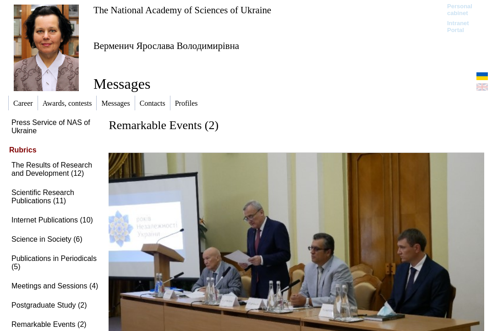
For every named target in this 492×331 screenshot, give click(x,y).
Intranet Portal (458, 26)
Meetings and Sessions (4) (54, 286)
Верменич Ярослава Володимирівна (166, 45)
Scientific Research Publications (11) (42, 197)
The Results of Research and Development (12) (51, 169)
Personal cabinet (459, 9)
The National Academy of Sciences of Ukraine (182, 10)
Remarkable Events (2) (49, 324)
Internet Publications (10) (52, 220)
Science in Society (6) (46, 239)
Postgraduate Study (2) (49, 305)
